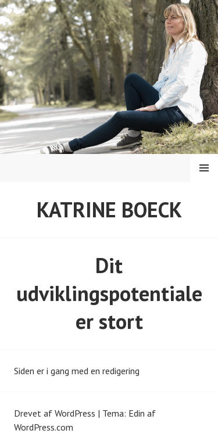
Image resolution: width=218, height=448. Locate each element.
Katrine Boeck (109, 209)
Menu (204, 168)
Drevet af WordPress (54, 413)
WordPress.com (43, 427)
